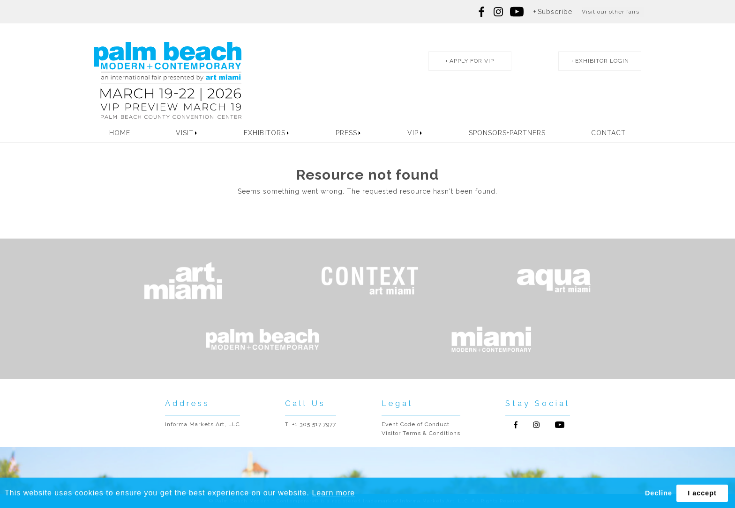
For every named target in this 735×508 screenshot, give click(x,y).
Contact (608, 133)
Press (346, 133)
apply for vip (472, 61)
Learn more (333, 493)
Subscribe (555, 11)
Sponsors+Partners (507, 133)
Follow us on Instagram (498, 12)
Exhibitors (264, 133)
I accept (702, 493)
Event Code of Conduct (416, 424)
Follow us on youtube (517, 12)
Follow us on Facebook (482, 12)
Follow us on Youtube (559, 424)
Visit (185, 133)
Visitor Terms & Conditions (421, 433)
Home (119, 133)
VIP (413, 133)
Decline (658, 493)
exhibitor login (602, 61)
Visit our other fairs (610, 11)
